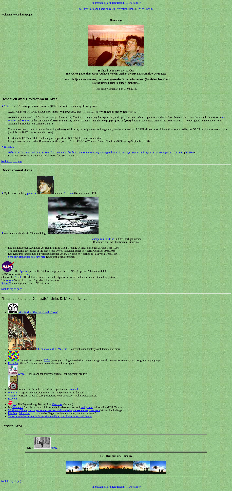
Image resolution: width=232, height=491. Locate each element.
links (131, 8)
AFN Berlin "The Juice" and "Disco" (38, 312)
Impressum (97, 2)
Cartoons (57, 404)
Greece (22, 373)
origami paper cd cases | (103, 8)
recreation (122, 8)
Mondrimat (14, 392)
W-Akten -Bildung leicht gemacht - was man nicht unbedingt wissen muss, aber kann (54, 410)
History (27, 274)
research (83, 8)
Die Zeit (12, 413)
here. (54, 447)
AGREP (8, 106)
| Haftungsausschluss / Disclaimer (122, 2)
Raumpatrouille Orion (102, 239)
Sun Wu (26, 120)
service (140, 8)
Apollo (23, 271)
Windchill (17, 407)
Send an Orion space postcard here (26, 256)
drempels (74, 389)
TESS (47, 360)
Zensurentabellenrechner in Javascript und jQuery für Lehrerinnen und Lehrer (50, 416)
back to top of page (11, 161)
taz (14, 404)
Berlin (149, 8)
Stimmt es (24, 413)
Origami (13, 395)
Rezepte (12, 398)
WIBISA (189, 152)
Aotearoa (69, 193)
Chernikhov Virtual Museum (51, 349)
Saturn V (6, 283)
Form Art (13, 363)
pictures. (32, 193)
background (87, 407)
